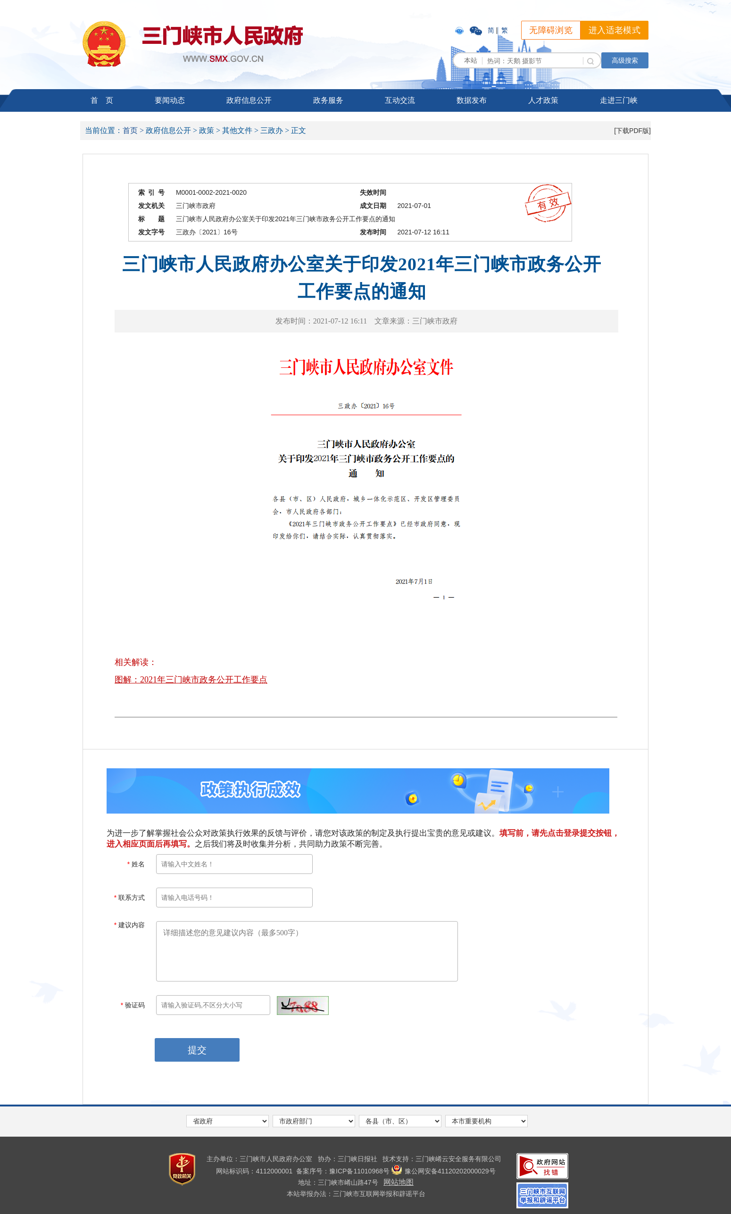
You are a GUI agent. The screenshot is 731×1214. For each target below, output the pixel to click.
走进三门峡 (619, 100)
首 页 (102, 100)
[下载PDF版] (632, 130)
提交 (197, 1050)
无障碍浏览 (551, 30)
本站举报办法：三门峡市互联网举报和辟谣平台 (356, 1193)
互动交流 (400, 100)
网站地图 (398, 1182)
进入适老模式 (614, 30)
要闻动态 (170, 100)
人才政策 (543, 100)
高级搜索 (625, 60)
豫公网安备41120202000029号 (443, 1171)
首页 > (133, 130)
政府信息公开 (249, 100)
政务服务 (328, 100)
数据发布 (472, 100)
